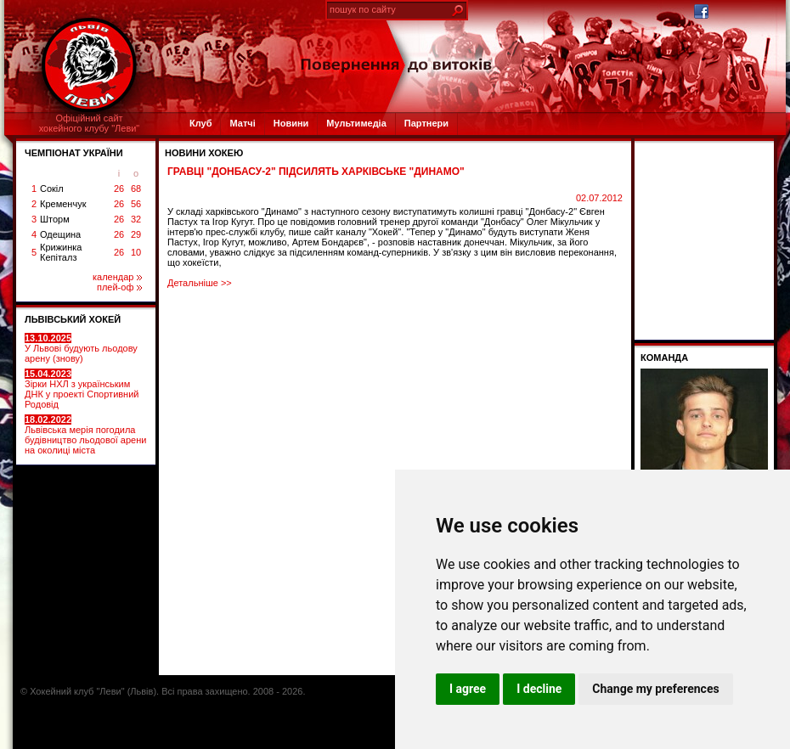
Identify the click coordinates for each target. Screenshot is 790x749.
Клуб (200, 123)
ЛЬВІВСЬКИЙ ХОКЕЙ (73, 319)
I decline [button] (538, 689)
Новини (291, 123)
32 (136, 219)
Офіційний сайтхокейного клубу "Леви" (89, 123)
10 (136, 252)
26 (119, 188)
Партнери (426, 123)
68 (136, 188)
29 (136, 234)
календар (117, 277)
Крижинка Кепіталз (61, 252)
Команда (664, 357)
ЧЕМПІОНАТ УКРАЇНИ (74, 153)
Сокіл (52, 188)
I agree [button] (467, 689)
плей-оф (119, 287)
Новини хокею (204, 153)
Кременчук (63, 204)
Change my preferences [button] (655, 689)
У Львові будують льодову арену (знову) (81, 348)
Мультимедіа (356, 123)
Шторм (55, 219)
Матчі (242, 123)
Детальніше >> (199, 283)
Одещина (60, 234)
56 (136, 204)
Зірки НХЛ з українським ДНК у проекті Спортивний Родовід (81, 389)
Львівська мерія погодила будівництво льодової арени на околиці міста (85, 434)
